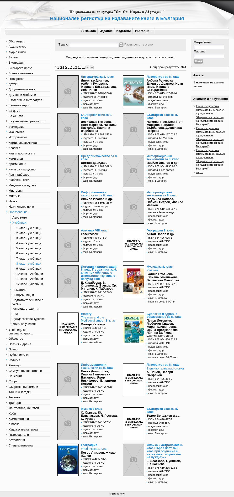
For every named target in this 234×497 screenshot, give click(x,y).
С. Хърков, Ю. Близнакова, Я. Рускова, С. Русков (99, 415)
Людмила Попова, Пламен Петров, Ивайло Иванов (165, 202)
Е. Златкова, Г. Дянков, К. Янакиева (164, 462)
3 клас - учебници (28, 238)
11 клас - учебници (29, 279)
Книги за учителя (24, 324)
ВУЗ (15, 314)
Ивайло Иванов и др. (162, 162)
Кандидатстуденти (25, 308)
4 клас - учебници (28, 243)
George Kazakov (93, 324)
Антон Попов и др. (161, 234)
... (83, 67)
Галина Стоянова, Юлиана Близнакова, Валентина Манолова (163, 277)
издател (115, 57)
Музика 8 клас (91, 408)
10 (79, 67)
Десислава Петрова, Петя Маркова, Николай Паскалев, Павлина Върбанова (99, 126)
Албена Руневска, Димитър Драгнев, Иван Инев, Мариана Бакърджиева (165, 85)
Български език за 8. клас (96, 116)
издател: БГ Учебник (95, 96)
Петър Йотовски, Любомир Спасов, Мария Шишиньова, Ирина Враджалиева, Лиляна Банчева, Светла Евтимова (162, 328)
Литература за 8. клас (97, 76)
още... (199, 172)
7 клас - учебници (28, 258)
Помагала (19, 290)
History (86, 314)
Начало (88, 31)
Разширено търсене (138, 44)
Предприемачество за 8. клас (99, 157)
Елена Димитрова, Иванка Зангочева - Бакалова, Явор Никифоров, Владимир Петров (98, 377)
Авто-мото (19, 217)
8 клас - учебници (28, 263)
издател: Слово (92, 241)
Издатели (123, 31)
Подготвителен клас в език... (27, 301)
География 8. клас (160, 230)
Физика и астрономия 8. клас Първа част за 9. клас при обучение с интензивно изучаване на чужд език (165, 451)
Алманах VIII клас (94, 230)
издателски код (133, 57)
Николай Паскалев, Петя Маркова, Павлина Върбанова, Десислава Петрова (165, 126)
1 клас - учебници (28, 228)
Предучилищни (23, 295)
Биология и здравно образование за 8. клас (164, 315)
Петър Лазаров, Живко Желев (98, 454)
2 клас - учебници (28, 233)
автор (104, 57)
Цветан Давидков (94, 162)
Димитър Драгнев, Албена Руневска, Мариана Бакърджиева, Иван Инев (99, 85)
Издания (106, 31)
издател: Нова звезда (161, 170)
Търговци (143, 31)
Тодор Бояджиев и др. (163, 415)
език (148, 57)
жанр (171, 57)
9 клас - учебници (28, 268)
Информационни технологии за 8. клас (163, 157)
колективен (89, 234)
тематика (159, 57)
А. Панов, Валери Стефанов (160, 373)
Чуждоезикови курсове (28, 319)
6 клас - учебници (28, 253)
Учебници (19, 222)
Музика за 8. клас (160, 266)
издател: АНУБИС (159, 241)
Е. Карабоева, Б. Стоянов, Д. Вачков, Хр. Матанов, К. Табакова (99, 286)
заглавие (91, 57)
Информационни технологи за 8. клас (162, 193)
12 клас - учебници (29, 284)
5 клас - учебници (28, 248)
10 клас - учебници (29, 274)
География (89, 445)
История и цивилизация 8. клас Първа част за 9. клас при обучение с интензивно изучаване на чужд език (99, 273)
